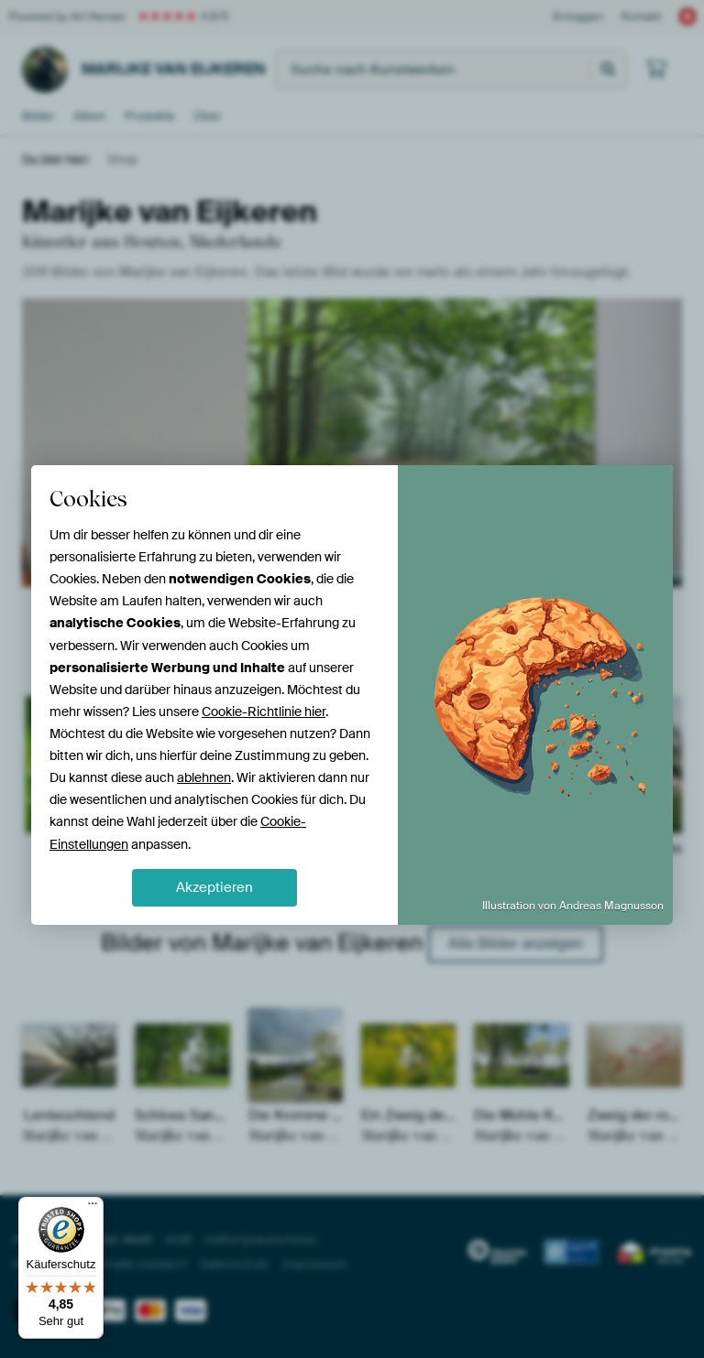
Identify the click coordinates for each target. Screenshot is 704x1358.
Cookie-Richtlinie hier (263, 711)
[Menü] (93, 1208)
